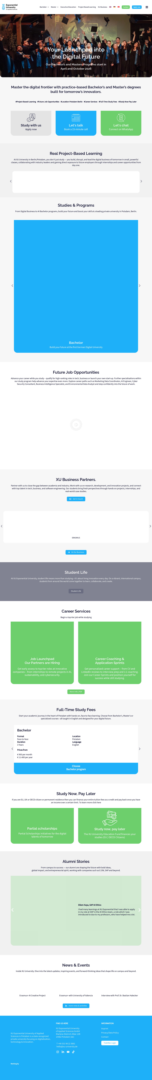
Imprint (104, 1028)
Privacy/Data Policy (110, 1032)
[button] (126, 7)
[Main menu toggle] (147, 7)
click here (96, 802)
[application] (48, 7)
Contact (104, 1036)
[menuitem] (110, 7)
